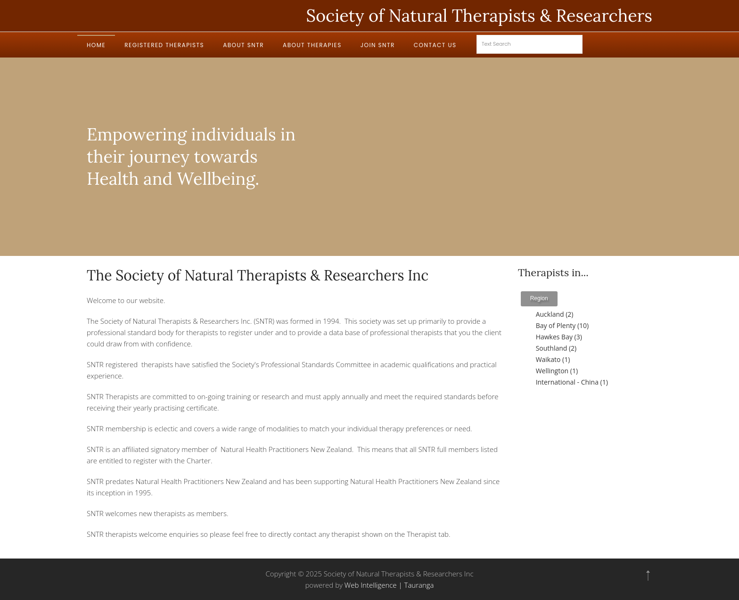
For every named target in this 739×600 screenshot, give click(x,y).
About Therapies (312, 45)
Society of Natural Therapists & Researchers (479, 15)
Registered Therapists (164, 45)
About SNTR (243, 45)
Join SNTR (378, 45)
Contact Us (435, 45)
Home (96, 45)
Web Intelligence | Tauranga (389, 585)
